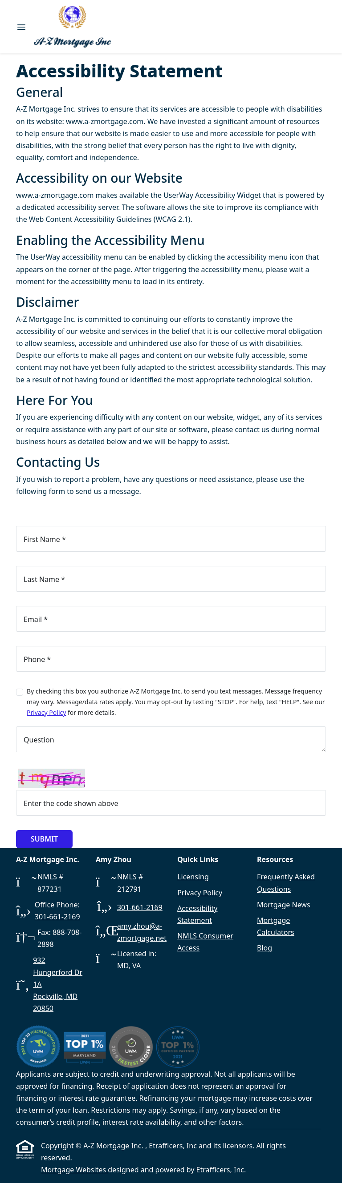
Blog (264, 948)
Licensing (193, 877)
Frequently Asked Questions (286, 883)
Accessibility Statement (197, 914)
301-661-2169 (57, 917)
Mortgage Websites (74, 1170)
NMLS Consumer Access (205, 942)
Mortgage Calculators (275, 926)
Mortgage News (283, 905)
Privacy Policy (46, 712)
